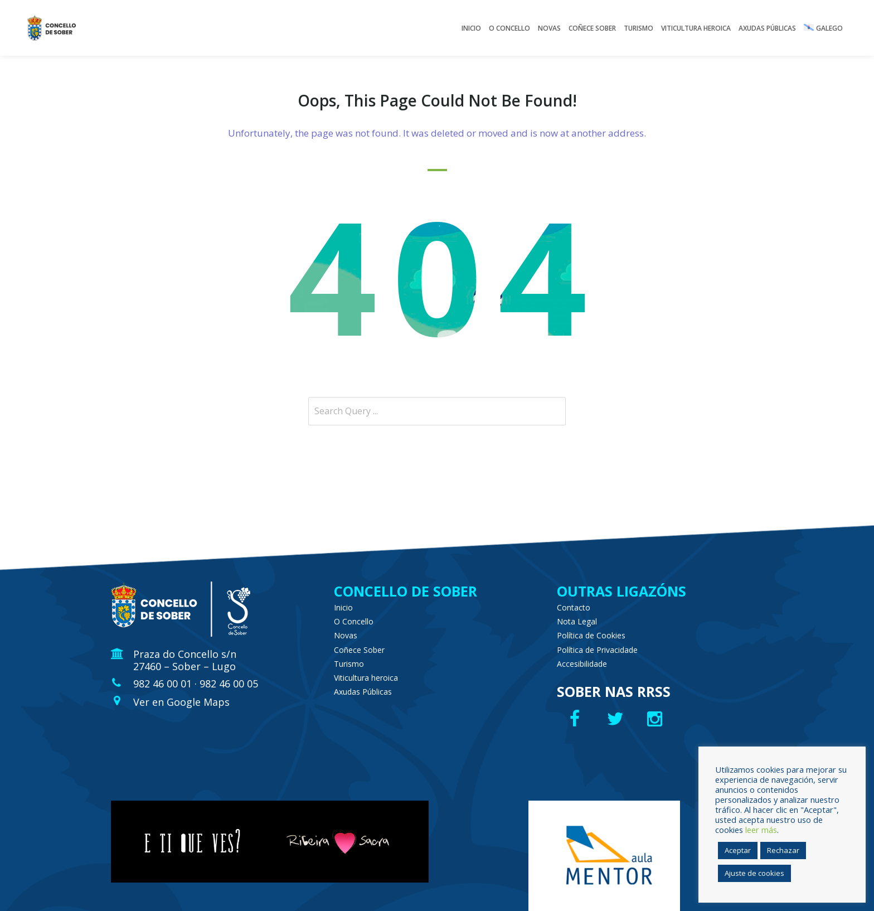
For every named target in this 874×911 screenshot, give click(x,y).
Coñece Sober (359, 650)
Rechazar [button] (783, 850)
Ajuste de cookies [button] (754, 873)
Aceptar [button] (738, 850)
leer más (761, 829)
